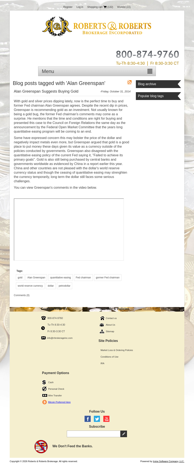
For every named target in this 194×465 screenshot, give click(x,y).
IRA (102, 363)
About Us (110, 325)
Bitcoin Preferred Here (59, 402)
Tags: (19, 271)
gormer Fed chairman (108, 277)
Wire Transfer (55, 395)
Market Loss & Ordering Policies (117, 350)
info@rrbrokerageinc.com (60, 338)
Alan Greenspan (36, 277)
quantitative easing (60, 277)
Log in (79, 7)
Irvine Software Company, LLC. (168, 461)
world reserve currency (30, 285)
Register (68, 7)
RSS (129, 82)
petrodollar (65, 285)
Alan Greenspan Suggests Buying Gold (46, 91)
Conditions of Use (110, 357)
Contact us (111, 318)
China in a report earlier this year (98, 164)
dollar (51, 285)
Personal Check (56, 389)
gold (20, 277)
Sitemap (110, 331)
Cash (51, 382)
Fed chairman (83, 277)
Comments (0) (21, 295)
